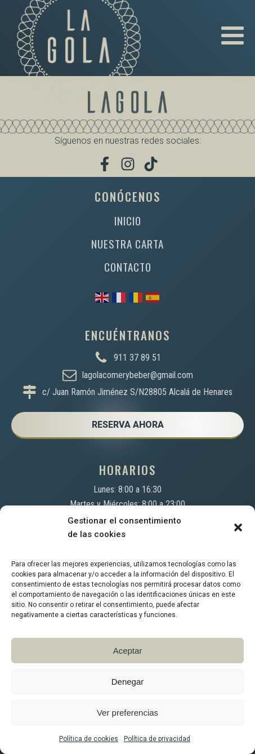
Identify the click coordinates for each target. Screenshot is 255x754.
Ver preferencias (127, 712)
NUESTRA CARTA (127, 244)
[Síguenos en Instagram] (127, 164)
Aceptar (127, 650)
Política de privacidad (157, 739)
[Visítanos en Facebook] (104, 164)
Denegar (127, 681)
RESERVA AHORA (128, 424)
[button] (238, 527)
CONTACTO (127, 267)
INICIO (127, 221)
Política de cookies (88, 739)
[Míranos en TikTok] (151, 164)
